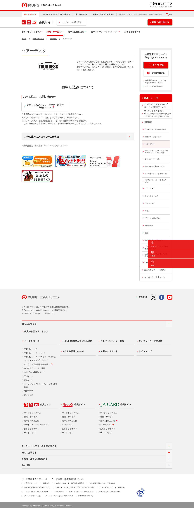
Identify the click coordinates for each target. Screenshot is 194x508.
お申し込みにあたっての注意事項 (74, 137)
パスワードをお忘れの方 (154, 86)
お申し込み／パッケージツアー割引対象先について (45, 106)
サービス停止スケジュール (137, 14)
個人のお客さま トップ (35, 331)
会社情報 (122, 14)
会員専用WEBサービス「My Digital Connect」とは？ (155, 81)
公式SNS (142, 297)
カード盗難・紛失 (155, 14)
